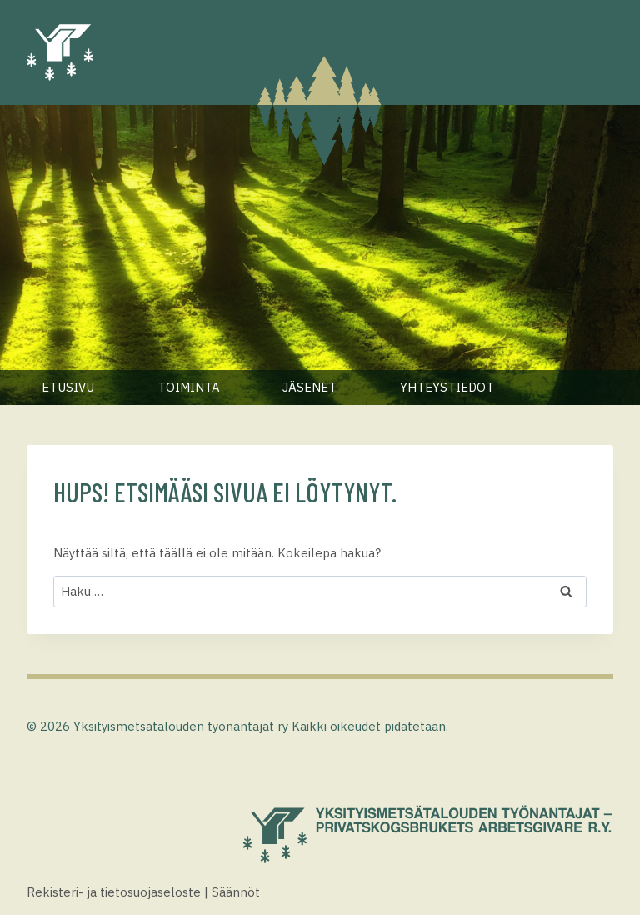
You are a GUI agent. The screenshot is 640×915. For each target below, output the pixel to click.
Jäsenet (309, 387)
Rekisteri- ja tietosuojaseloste (114, 892)
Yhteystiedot (447, 387)
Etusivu (68, 387)
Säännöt (236, 892)
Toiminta (189, 387)
